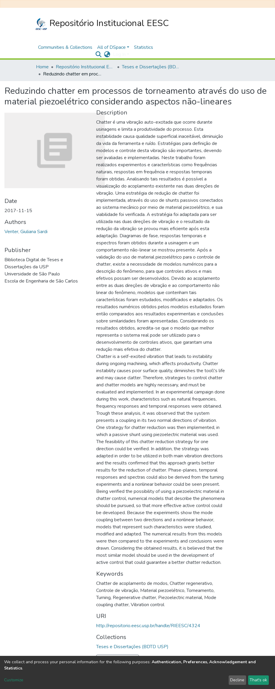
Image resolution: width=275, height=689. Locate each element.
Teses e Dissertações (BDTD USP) (151, 67)
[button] (107, 54)
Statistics (143, 47)
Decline (237, 680)
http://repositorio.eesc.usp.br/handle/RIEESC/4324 (148, 625)
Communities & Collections (65, 47)
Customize (13, 680)
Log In (119, 54)
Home (42, 67)
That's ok (258, 680)
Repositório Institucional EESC (102, 23)
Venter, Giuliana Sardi (26, 231)
